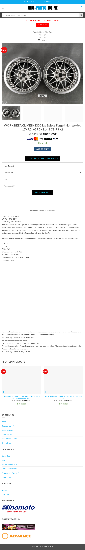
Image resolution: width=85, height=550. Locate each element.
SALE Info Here (42, 25)
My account (6, 490)
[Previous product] (44, 36)
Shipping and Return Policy (12, 473)
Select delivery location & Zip (42, 159)
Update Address (43, 192)
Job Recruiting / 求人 (9, 465)
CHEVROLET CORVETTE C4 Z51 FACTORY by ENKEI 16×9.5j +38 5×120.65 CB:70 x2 (21, 398)
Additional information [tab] (48, 211)
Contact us (6, 456)
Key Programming (8, 431)
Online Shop (6, 443)
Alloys (4, 422)
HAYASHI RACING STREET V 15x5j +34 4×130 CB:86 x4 (63, 398)
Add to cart (42, 149)
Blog (3, 461)
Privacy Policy (7, 478)
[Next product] (40, 36)
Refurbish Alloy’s (8, 426)
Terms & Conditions (9, 469)
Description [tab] (32, 211)
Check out (5, 495)
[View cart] (81, 8)
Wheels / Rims (37, 32)
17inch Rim (48, 32)
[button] (3, 7)
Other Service (7, 435)
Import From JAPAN (9, 439)
